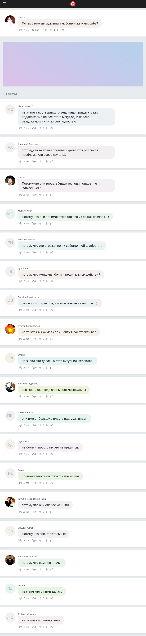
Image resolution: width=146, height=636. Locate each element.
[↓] (56, 30)
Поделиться (62, 29)
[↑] (51, 30)
